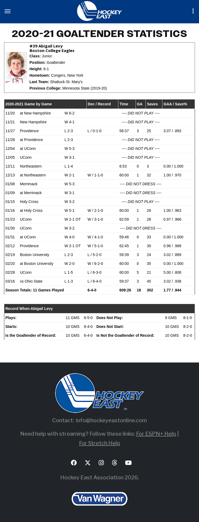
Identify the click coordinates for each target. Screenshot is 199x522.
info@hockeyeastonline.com (111, 420)
